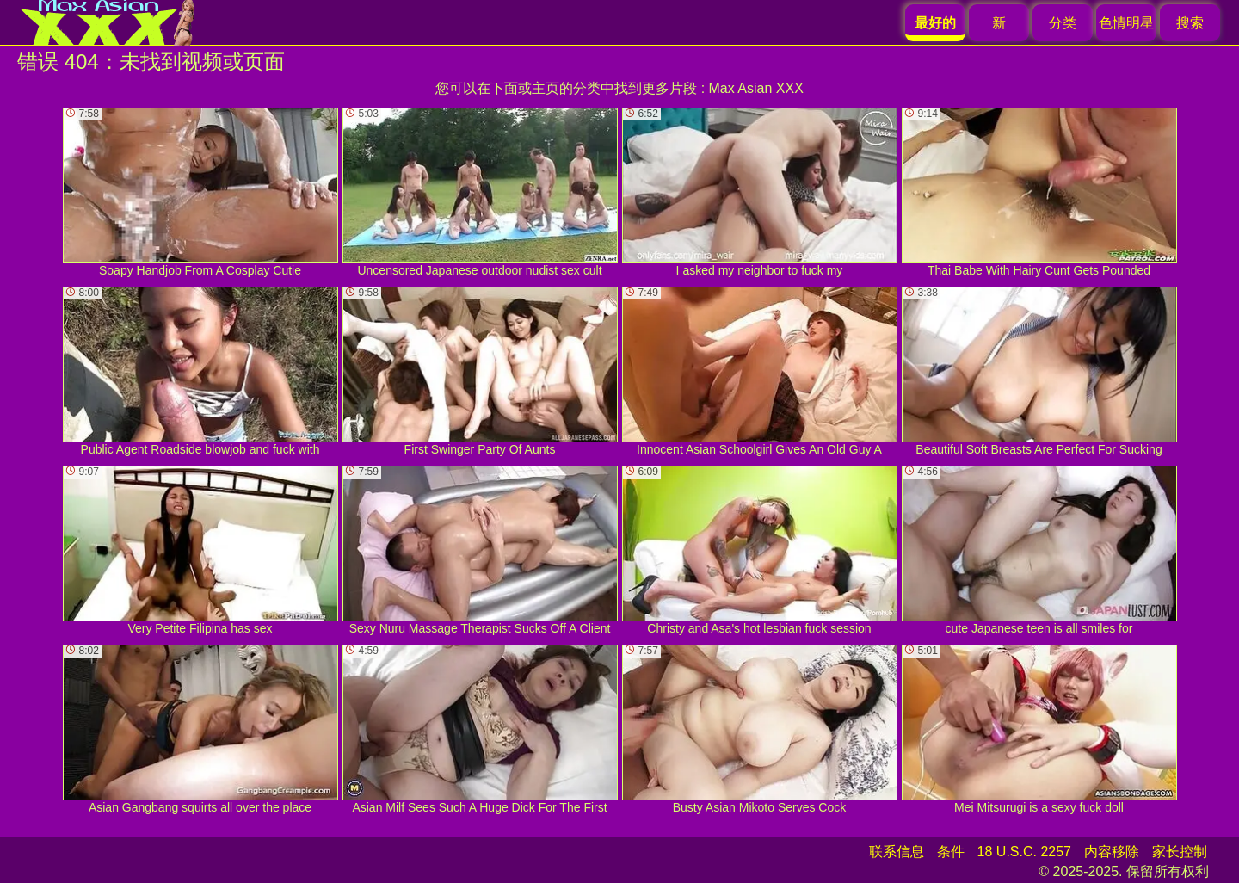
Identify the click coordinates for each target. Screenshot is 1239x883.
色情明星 (1126, 22)
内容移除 (1111, 851)
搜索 (1190, 22)
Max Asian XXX (756, 88)
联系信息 (896, 851)
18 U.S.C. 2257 (1024, 851)
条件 (951, 851)
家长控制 (1179, 851)
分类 (1062, 22)
